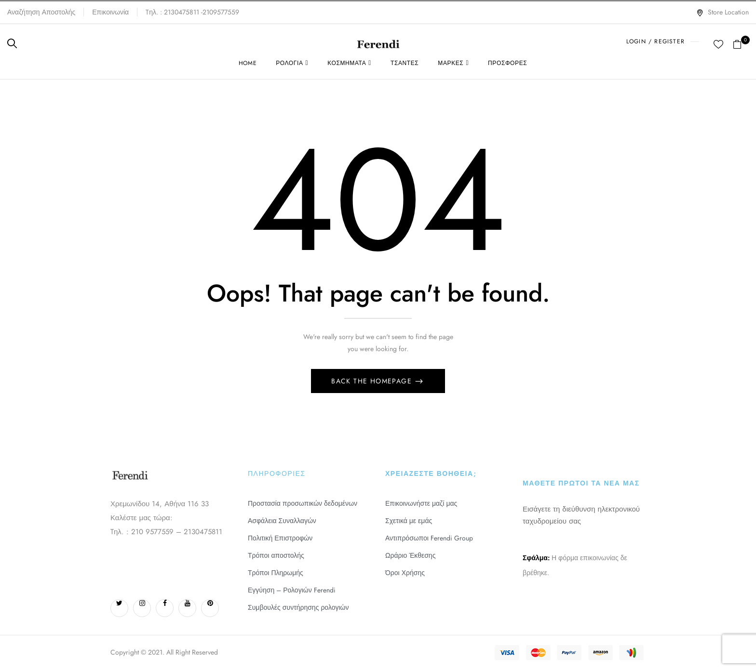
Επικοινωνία (110, 12)
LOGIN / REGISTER (655, 41)
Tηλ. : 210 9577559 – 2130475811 (166, 531)
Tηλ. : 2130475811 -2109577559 (192, 12)
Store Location (722, 12)
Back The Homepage (372, 381)
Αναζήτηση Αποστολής (41, 12)
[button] (741, 43)
